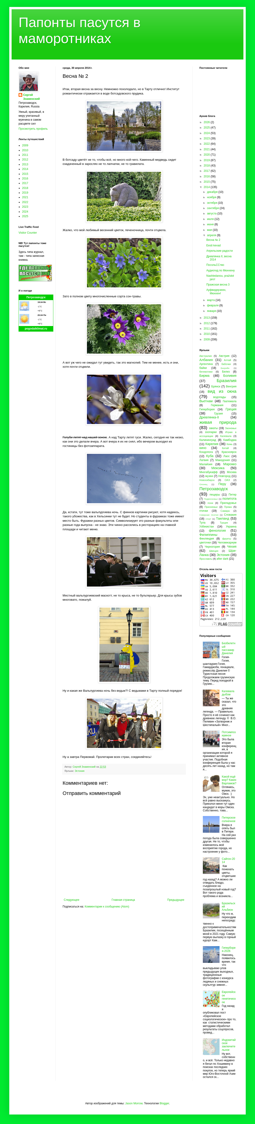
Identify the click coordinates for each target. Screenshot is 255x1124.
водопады (219, 397)
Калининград (207, 440)
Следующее (71, 899)
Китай (225, 448)
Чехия (231, 546)
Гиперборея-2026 (229, 949)
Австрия (224, 356)
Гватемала (229, 401)
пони (210, 503)
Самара (225, 510)
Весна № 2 (213, 240)
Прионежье (211, 506)
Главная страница (123, 899)
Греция (231, 409)
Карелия (211, 444)
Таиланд (222, 518)
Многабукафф (208, 472)
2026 (207, 122)
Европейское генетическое (229, 997)
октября (212, 202)
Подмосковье (211, 499)
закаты (213, 428)
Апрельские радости (219, 250)
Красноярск (229, 452)
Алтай (227, 360)
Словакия (230, 514)
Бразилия (226, 380)
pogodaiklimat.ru (36, 328)
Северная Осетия (208, 515)
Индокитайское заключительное (229, 1045)
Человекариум (227, 542)
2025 (25, 216)
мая (210, 230)
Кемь (229, 444)
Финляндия (206, 538)
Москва (231, 472)
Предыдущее (175, 899)
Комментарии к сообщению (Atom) (107, 906)
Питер (232, 494)
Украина (231, 526)
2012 (25, 159)
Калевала (226, 436)
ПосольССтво (215, 265)
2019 (25, 192)
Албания (206, 360)
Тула (202, 522)
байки (203, 368)
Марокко (229, 464)
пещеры (215, 494)
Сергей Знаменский (31, 96)
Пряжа (228, 506)
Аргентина (206, 364)
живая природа (217, 422)
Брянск (215, 386)
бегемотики (206, 371)
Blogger (164, 1103)
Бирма (204, 375)
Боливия (229, 375)
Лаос (226, 456)
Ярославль (205, 558)
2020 (207, 154)
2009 (25, 145)
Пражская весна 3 (218, 284)
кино (202, 448)
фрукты (226, 538)
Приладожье (228, 503)
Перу (222, 484)
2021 (25, 197)
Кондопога (206, 452)
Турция (224, 522)
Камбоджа (229, 440)
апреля (212, 235)
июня (210, 224)
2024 (25, 211)
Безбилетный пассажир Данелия (229, 648)
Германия (217, 405)
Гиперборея (207, 409)
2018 (25, 188)
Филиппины (208, 535)
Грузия (218, 413)
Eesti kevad (213, 245)
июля (210, 219)
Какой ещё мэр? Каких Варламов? (229, 780)
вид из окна (222, 391)
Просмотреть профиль (33, 128)
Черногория (212, 546)
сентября (213, 208)
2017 (25, 183)
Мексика (217, 468)
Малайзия (205, 464)
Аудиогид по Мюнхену (220, 270)
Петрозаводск (36, 297)
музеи (209, 476)
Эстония (79, 770)
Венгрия (231, 386)
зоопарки (211, 432)
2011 (25, 155)
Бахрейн (225, 368)
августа (212, 213)
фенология (217, 530)
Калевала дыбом (228, 693)
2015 (25, 174)
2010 (25, 150)
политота (229, 498)
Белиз (226, 371)
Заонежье (230, 428)
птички (203, 510)
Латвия (203, 460)
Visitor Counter (28, 232)
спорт (208, 519)
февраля (213, 305)
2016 (25, 178)
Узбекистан (206, 526)
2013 (25, 164)
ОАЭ (227, 480)
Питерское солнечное (229, 819)
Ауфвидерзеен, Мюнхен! (216, 291)
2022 (25, 202)
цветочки (205, 542)
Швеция (213, 550)
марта (211, 300)
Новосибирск (206, 480)
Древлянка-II (209, 417)
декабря (212, 192)
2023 (25, 206)
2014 (25, 169)
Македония (222, 460)
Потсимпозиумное (229, 734)
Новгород (224, 476)
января (212, 311)
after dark (222, 558)
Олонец (203, 484)
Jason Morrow (134, 1103)
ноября (212, 197)
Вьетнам (206, 401)
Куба (210, 456)
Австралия (205, 356)
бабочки (226, 364)
